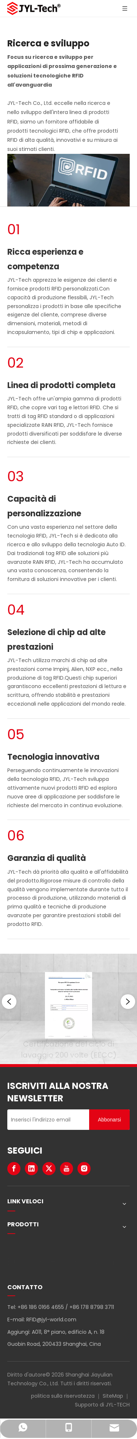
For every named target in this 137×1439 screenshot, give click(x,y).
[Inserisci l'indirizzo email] (46, 1119)
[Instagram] (84, 1168)
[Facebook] (13, 1168)
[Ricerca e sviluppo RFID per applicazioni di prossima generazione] (68, 180)
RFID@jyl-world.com (51, 1319)
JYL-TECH (118, 1404)
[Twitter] (49, 1168)
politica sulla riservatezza (63, 1396)
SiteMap (113, 1396)
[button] (9, 1001)
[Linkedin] (31, 1168)
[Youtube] (66, 1168)
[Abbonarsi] (109, 1119)
